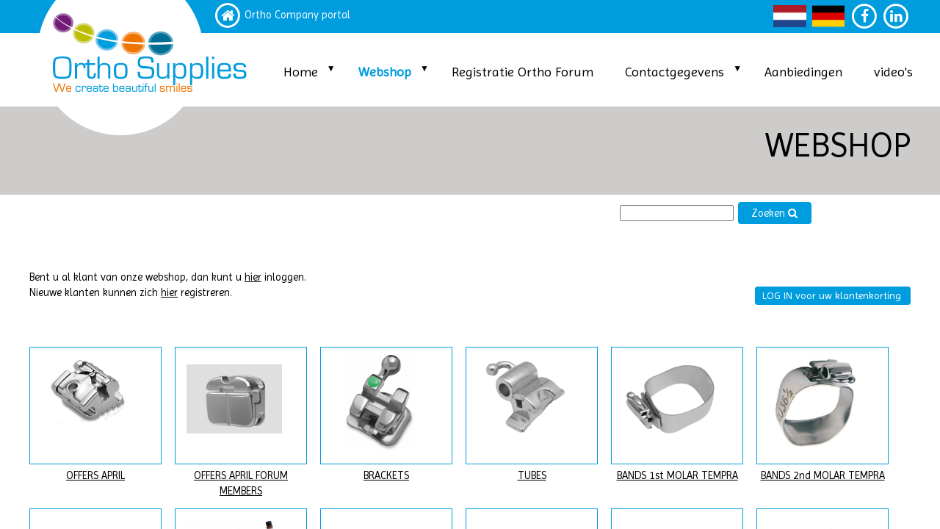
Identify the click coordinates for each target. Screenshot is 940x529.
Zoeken (774, 213)
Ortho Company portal (297, 15)
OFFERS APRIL (95, 475)
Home (300, 71)
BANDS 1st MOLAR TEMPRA (677, 475)
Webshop (384, 71)
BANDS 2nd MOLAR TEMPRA (823, 475)
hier (253, 277)
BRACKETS (386, 475)
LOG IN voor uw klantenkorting (831, 295)
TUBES (532, 475)
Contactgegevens (674, 71)
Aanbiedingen (803, 71)
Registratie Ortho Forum (522, 71)
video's (893, 71)
